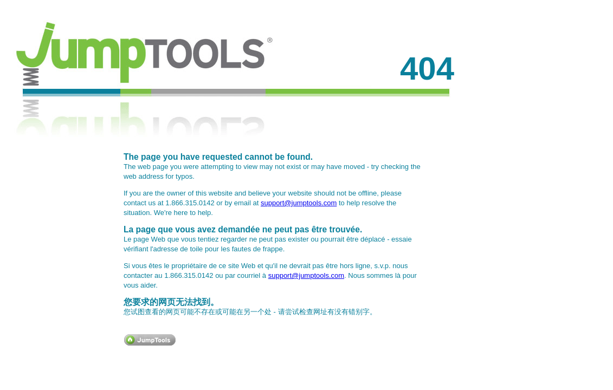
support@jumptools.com (299, 203)
